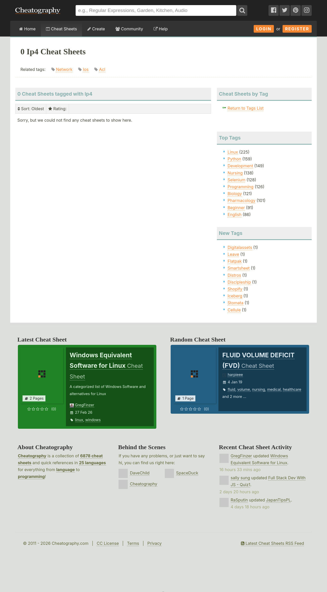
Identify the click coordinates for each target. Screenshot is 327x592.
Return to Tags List (246, 108)
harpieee (235, 374)
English (235, 214)
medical (274, 389)
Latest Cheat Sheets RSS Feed (272, 543)
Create (96, 28)
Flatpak (235, 261)
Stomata (235, 302)
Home (27, 28)
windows (93, 420)
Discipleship (239, 282)
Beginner (236, 207)
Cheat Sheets (61, 28)
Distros (234, 275)
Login (264, 28)
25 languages (92, 462)
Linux (233, 152)
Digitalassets (240, 247)
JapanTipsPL (278, 499)
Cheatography (32, 455)
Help (161, 28)
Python (234, 158)
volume (243, 389)
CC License (108, 543)
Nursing (235, 172)
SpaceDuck (187, 472)
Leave (233, 254)
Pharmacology (241, 200)
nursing (258, 389)
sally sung (240, 477)
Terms (133, 543)
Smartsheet (239, 268)
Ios (85, 69)
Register (297, 28)
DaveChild (139, 472)
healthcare (292, 389)
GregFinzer (84, 405)
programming (31, 476)
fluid (231, 389)
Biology (235, 193)
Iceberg (235, 295)
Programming (241, 186)
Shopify (235, 289)
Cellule (234, 309)
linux (79, 420)
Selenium (237, 179)
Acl (102, 69)
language (65, 469)
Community (129, 28)
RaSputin (239, 499)
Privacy (154, 543)
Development (240, 165)
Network (64, 69)
